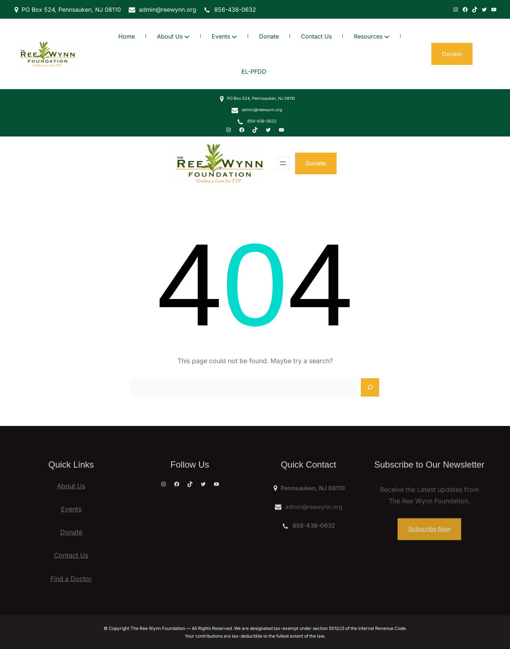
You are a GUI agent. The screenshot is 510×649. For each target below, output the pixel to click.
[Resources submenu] (386, 36)
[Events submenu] (234, 36)
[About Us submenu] (187, 36)
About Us (71, 486)
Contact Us (71, 555)
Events (71, 509)
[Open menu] (283, 163)
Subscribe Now (429, 538)
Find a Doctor (71, 579)
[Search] (370, 387)
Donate (316, 163)
